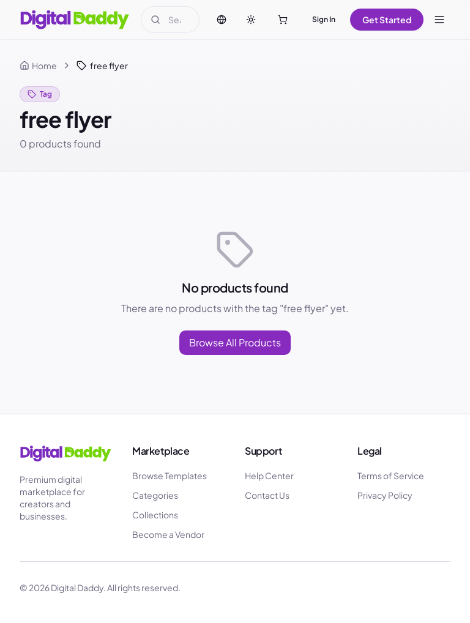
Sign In (323, 19)
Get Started (386, 19)
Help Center (269, 475)
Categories (155, 495)
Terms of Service (390, 475)
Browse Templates (169, 475)
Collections (155, 514)
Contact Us (267, 495)
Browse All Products (235, 342)
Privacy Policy (384, 495)
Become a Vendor (168, 534)
